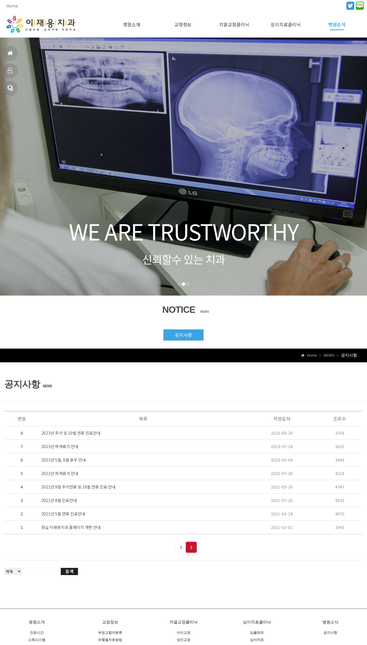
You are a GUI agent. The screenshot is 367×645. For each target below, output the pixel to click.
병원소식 (10, 90)
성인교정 (183, 640)
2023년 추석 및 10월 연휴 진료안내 (70, 433)
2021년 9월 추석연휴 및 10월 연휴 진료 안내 (78, 487)
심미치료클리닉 (286, 24)
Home (12, 6)
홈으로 (10, 55)
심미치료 (257, 640)
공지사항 (183, 334)
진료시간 (9, 73)
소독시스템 (36, 640)
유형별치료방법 (110, 640)
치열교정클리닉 (234, 24)
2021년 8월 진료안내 (59, 500)
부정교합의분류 (110, 633)
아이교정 (183, 633)
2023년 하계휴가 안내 (59, 446)
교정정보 (183, 24)
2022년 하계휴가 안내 (59, 473)
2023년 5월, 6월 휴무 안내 (63, 460)
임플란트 (257, 633)
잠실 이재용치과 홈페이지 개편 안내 (71, 527)
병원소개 (131, 24)
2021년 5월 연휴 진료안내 (63, 514)
